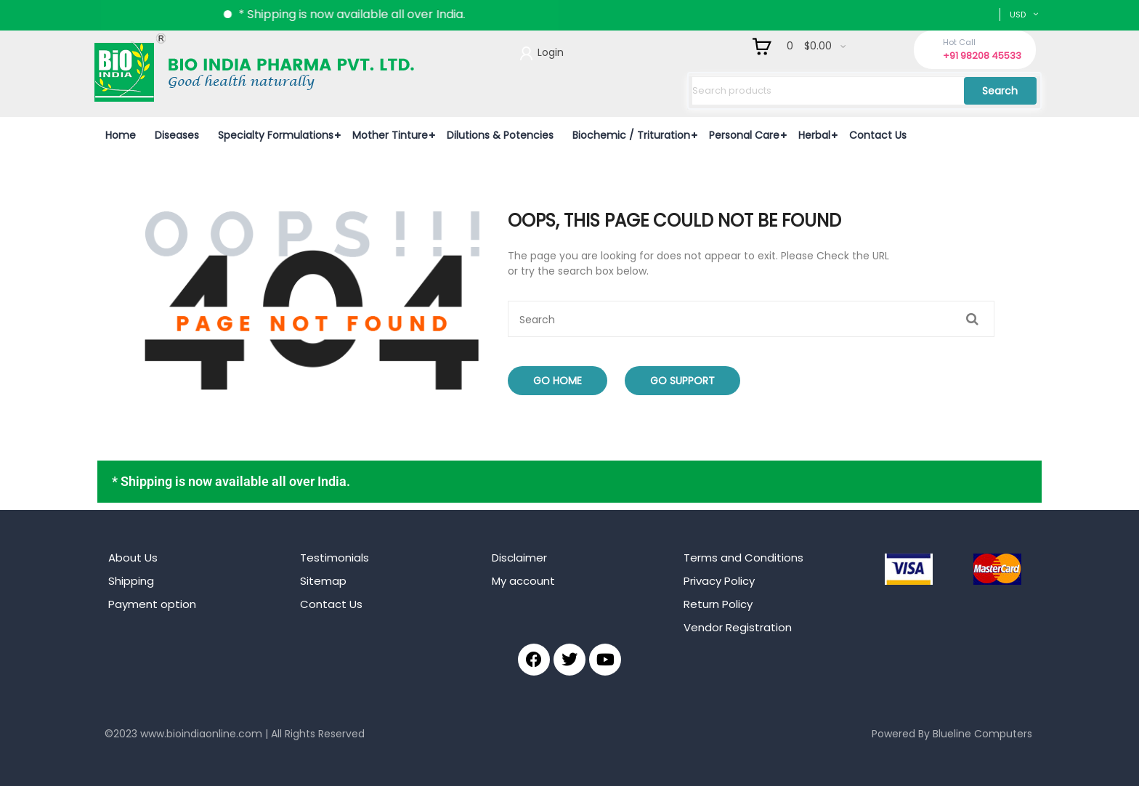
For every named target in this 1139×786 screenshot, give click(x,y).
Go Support (682, 380)
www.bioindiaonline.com (201, 733)
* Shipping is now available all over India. (367, 14)
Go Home (557, 380)
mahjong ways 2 (146, 756)
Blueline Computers (982, 733)
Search (1000, 91)
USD (1018, 14)
